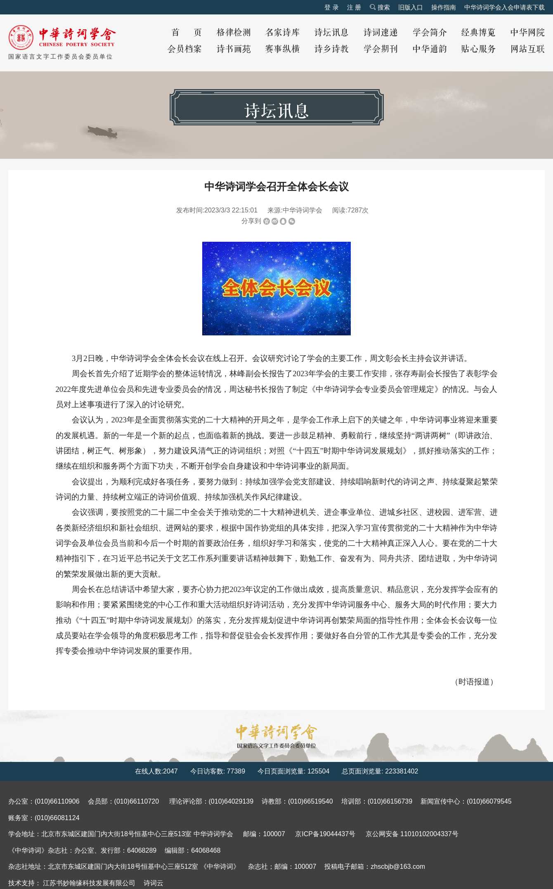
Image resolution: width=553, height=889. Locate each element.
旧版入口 (410, 7)
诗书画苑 (233, 49)
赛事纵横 (282, 49)
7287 (354, 210)
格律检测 (233, 33)
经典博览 (478, 33)
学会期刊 (380, 49)
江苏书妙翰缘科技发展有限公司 (89, 883)
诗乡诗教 (331, 49)
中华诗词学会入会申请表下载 (504, 7)
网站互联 (527, 49)
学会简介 (429, 33)
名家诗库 (282, 33)
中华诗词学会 (302, 210)
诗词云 (153, 883)
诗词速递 (380, 33)
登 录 (331, 7)
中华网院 (527, 33)
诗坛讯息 (331, 33)
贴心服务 (478, 49)
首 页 (186, 33)
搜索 (379, 7)
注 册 (354, 7)
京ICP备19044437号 (325, 833)
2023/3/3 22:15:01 (231, 210)
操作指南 (443, 7)
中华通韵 (429, 49)
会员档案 (184, 49)
